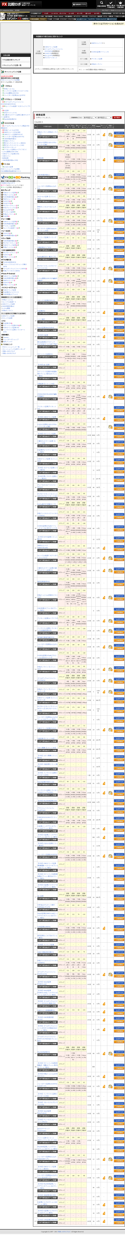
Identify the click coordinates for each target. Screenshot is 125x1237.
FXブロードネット (10, 147)
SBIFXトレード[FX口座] (12, 132)
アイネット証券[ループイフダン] (15, 149)
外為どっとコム (9, 89)
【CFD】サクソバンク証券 (46, 434)
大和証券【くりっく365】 (46, 384)
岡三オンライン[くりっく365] (14, 145)
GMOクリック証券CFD (11, 327)
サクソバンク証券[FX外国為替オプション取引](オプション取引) (47, 374)
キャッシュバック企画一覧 (15, 65)
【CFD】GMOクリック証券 (46, 417)
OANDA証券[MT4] (9, 262)
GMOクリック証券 (9, 193)
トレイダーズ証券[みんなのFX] (14, 95)
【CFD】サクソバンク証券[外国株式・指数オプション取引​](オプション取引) (47, 1065)
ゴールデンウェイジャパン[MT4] (14, 269)
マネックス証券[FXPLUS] (46, 300)
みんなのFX (7, 210)
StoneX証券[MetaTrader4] (45, 327)
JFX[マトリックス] (10, 113)
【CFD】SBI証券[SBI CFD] (46, 1195)
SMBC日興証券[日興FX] (45, 952)
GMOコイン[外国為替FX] (46, 1010)
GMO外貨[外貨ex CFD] (10, 160)
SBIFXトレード (8, 199)
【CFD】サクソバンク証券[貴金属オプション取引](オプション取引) (47, 876)
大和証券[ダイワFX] (44, 247)
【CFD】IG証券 (42, 335)
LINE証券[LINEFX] (43, 927)
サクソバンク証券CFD (10, 325)
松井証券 (5, 158)
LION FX (6, 201)
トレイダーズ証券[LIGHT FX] (14, 136)
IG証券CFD (7, 323)
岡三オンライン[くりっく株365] (15, 143)
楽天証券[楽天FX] (43, 581)
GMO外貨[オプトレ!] (10, 294)
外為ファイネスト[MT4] (11, 271)
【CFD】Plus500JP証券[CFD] (47, 801)
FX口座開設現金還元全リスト (11, 171)
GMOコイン (6, 156)
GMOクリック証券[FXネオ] (13, 134)
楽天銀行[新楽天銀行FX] (45, 637)
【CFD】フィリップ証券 (45, 945)
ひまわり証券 (8, 167)
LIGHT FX (6, 203)
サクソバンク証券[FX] (45, 354)
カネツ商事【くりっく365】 (46, 748)
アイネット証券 (8, 212)
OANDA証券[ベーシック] (100, 52)
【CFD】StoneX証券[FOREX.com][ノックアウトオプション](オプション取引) (47, 993)
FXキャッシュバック (118, 10)
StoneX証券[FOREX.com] (45, 782)
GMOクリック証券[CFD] (10, 154)
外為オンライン (9, 141)
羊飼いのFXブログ (8, 351)
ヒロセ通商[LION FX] (11, 93)
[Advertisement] (57, 4)
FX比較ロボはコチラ (8, 183)
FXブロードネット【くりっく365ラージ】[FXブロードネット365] (47, 709)
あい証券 (40, 896)
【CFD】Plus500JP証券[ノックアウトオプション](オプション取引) (47, 1186)
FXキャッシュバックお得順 (10, 80)
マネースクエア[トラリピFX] (47, 290)
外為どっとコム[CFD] (11, 130)
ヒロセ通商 (6, 308)
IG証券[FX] (41, 311)
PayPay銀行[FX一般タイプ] (46, 257)
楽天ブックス (7, 342)
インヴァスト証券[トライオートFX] (16, 91)
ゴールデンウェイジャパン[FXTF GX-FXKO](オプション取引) (47, 1039)
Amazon (6, 337)
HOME (17, 10)
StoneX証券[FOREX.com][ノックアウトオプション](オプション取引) (47, 916)
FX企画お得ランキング (15, 59)
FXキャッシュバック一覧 (11, 347)
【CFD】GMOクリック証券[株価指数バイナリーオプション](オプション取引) (47, 865)
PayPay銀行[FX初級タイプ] (46, 504)
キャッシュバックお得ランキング (13, 349)
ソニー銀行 (41, 319)
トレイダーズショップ (11, 339)
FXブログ (105, 10)
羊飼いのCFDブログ (9, 353)
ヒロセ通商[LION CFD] (10, 152)
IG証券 (6, 110)
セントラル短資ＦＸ (10, 228)
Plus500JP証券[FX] (10, 119)
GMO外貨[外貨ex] (10, 139)
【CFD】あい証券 (43, 365)
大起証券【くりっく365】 (46, 738)
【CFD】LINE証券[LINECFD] (47, 1220)
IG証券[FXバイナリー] (11, 292)
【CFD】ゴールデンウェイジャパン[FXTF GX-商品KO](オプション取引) (47, 1028)
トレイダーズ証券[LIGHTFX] (47, 854)
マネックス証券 (7, 318)
